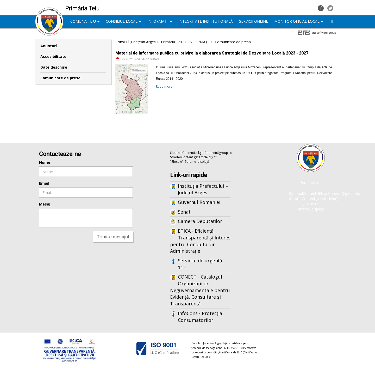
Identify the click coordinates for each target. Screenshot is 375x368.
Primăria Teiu (172, 41)
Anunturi (48, 45)
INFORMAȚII (159, 21)
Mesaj (44, 204)
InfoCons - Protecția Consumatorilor (200, 316)
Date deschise (53, 67)
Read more (164, 86)
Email (44, 183)
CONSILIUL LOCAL (123, 21)
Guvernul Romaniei (199, 202)
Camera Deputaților (200, 221)
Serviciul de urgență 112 (200, 263)
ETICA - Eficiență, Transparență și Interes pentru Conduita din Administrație (200, 241)
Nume (44, 162)
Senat (184, 212)
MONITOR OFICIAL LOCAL (298, 21)
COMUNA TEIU (84, 21)
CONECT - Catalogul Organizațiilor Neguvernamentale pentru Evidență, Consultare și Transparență (200, 290)
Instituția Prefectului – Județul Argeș (203, 189)
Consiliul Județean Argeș (135, 41)
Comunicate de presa (60, 77)
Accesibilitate (53, 56)
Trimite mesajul (113, 236)
